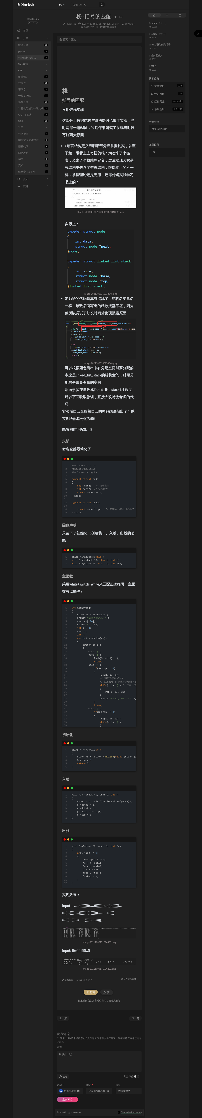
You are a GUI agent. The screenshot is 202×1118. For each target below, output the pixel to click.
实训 (33, 121)
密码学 (33, 89)
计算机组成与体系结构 (33, 108)
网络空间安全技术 (33, 140)
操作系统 (33, 102)
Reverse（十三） (158, 33)
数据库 (33, 83)
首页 (63, 39)
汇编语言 (33, 76)
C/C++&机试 (33, 114)
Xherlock (71, 23)
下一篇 (135, 1018)
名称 (60, 1085)
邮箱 (89, 1085)
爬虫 (33, 159)
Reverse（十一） (158, 23)
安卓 (33, 165)
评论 (60, 1046)
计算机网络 (33, 95)
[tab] (154, 15)
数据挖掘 (33, 133)
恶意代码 (33, 146)
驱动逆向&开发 (33, 171)
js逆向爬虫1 (155, 55)
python (33, 51)
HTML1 (152, 66)
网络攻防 (33, 152)
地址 (118, 1085)
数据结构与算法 (33, 57)
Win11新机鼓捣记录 (160, 44)
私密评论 (128, 1076)
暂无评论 (129, 23)
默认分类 (33, 45)
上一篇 (63, 1018)
